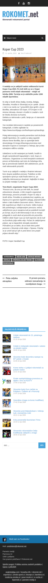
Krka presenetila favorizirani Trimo (26, 420)
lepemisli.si (16, 580)
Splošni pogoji (8, 564)
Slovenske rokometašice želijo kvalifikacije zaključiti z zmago (25, 432)
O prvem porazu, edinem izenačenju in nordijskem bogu (35, 281)
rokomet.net (36, 572)
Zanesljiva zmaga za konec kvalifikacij (28, 400)
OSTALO (7, 260)
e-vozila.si (38, 577)
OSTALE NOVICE (34, 257)
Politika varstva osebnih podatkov (28, 564)
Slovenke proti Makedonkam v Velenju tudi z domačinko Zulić (28, 412)
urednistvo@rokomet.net (16, 546)
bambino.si (39, 575)
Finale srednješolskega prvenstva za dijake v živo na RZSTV (27, 380)
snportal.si (7, 575)
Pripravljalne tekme (22, 260)
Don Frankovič (26, 53)
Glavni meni (11, 38)
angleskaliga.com (12, 572)
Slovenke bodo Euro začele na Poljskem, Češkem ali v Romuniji (26, 390)
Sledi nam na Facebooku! (19, 539)
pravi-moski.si (27, 577)
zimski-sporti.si (19, 575)
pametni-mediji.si (29, 580)
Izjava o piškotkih (9, 567)
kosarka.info (25, 572)
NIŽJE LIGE (21, 257)
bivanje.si (30, 575)
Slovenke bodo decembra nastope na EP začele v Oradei (28, 358)
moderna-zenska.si (12, 577)
